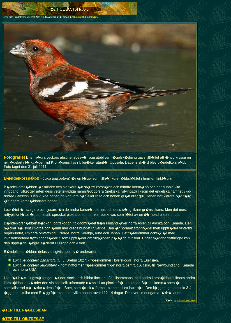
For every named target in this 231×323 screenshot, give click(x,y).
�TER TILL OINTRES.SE (23, 319)
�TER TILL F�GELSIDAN (24, 310)
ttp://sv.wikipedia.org (185, 300)
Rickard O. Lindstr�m (85, 17)
